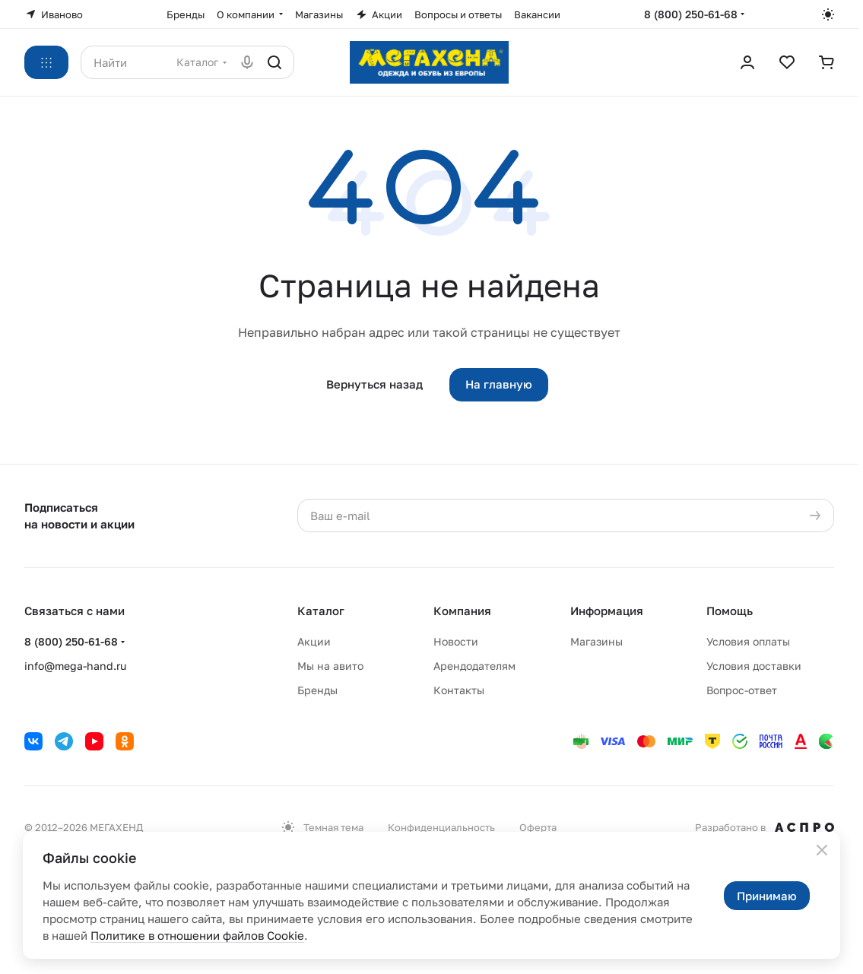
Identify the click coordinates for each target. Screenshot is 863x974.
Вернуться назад (374, 384)
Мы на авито (330, 665)
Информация (606, 610)
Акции (314, 641)
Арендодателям (474, 665)
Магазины (596, 641)
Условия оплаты (748, 641)
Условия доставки (753, 665)
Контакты (458, 690)
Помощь (729, 610)
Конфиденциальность (441, 827)
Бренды (317, 690)
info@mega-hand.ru (75, 665)
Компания (462, 610)
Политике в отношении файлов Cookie (197, 935)
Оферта (538, 827)
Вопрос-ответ (741, 690)
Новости (455, 641)
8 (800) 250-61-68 (691, 14)
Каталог (320, 610)
